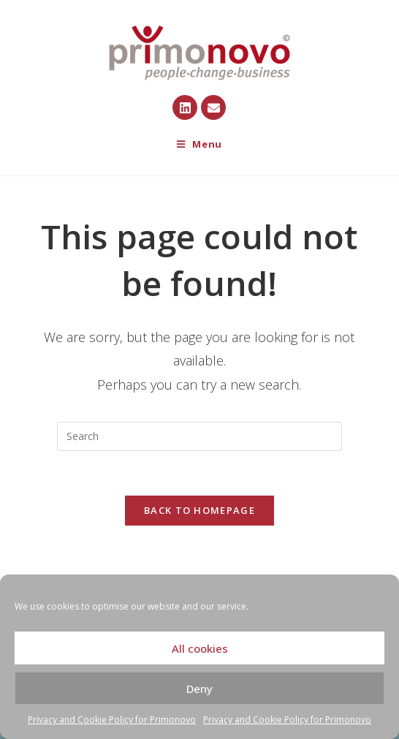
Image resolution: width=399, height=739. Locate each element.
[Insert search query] (199, 436)
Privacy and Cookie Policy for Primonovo (112, 719)
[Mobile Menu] (199, 144)
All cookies (200, 648)
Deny (199, 688)
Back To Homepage (199, 510)
